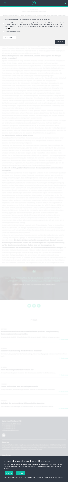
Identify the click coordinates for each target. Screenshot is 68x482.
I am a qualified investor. (13, 31)
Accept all (9, 473)
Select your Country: (9, 34)
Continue (60, 42)
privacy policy (31, 477)
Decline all (21, 473)
